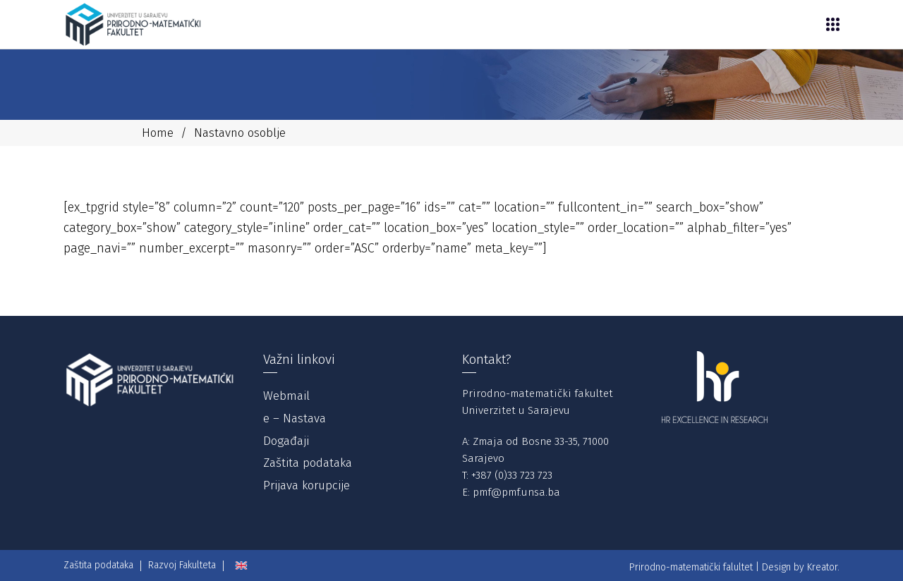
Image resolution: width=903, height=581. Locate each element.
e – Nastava (294, 418)
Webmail (286, 396)
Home (158, 133)
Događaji (286, 441)
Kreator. (823, 567)
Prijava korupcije (306, 485)
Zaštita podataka (307, 462)
